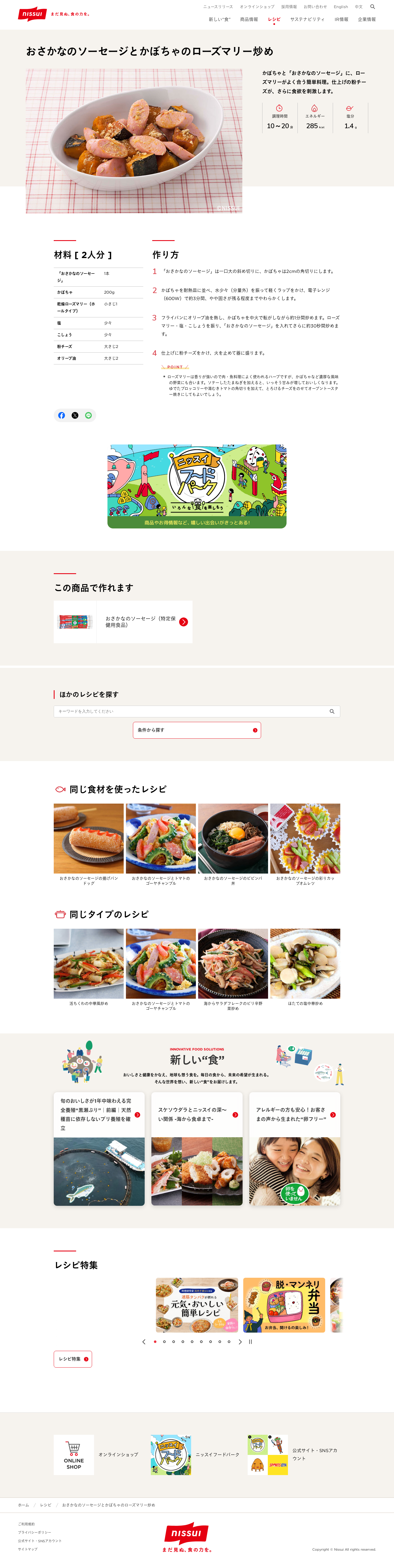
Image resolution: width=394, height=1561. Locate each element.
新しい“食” (220, 19)
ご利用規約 (26, 1524)
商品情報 (249, 19)
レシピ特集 (69, 1359)
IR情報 (341, 19)
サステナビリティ (307, 19)
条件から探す (151, 730)
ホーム (23, 1505)
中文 (359, 6)
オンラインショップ (257, 6)
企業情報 (367, 19)
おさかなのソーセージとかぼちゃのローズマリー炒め (108, 1505)
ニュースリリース (218, 6)
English (341, 6)
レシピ (274, 19)
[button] (143, 1341)
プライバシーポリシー (34, 1532)
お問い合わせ (315, 6)
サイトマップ (27, 1549)
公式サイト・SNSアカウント (40, 1541)
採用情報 (289, 6)
